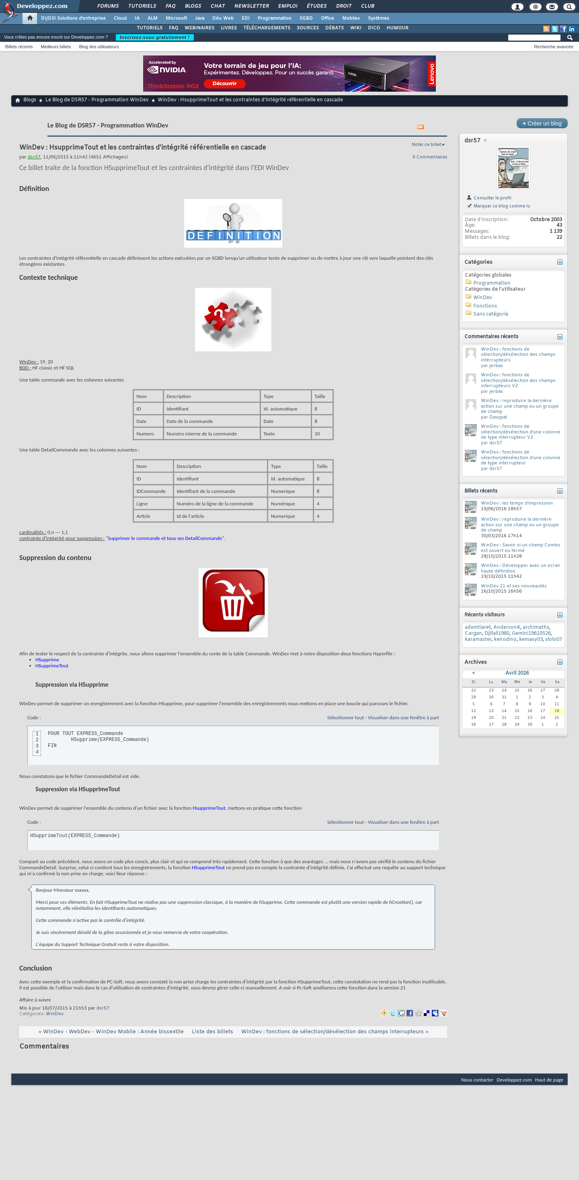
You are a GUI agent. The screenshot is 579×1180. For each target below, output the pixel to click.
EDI (246, 18)
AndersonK (506, 627)
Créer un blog (542, 123)
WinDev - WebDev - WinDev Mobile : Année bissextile (113, 1031)
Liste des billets (212, 1031)
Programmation (275, 18)
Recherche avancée (553, 46)
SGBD (306, 18)
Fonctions (485, 306)
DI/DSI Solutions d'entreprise (73, 18)
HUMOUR (397, 28)
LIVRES (229, 28)
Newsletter (251, 6)
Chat (217, 6)
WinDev (55, 1014)
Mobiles (351, 18)
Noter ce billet (426, 145)
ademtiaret (478, 627)
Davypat (498, 417)
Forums (107, 6)
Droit (343, 6)
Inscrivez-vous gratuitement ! (155, 37)
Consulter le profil (488, 198)
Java (199, 18)
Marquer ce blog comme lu (498, 206)
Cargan (473, 633)
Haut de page (549, 1080)
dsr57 (102, 1008)
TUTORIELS (149, 28)
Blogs (192, 6)
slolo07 (553, 639)
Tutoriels (141, 6)
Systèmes (378, 18)
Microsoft (176, 18)
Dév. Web (223, 18)
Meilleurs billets (56, 46)
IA (137, 18)
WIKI (355, 28)
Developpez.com (514, 1080)
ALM (153, 18)
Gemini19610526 (531, 633)
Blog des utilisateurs (99, 46)
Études (316, 6)
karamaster (478, 639)
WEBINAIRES (199, 28)
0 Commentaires (430, 157)
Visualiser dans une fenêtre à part (403, 717)
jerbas (496, 366)
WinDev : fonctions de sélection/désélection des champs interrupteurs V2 (518, 380)
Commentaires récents (491, 337)
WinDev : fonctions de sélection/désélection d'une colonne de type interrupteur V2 (521, 432)
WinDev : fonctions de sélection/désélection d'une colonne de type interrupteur (521, 457)
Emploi (287, 6)
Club (367, 6)
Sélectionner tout (345, 717)
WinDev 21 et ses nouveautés (514, 586)
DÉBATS (334, 28)
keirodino (505, 639)
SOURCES (308, 28)
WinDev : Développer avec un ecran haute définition (520, 568)
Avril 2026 (517, 673)
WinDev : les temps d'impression (517, 503)
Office (327, 18)
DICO (374, 28)
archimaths (536, 627)
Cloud (120, 18)
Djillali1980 (497, 633)
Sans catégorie (490, 314)
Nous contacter (477, 1080)
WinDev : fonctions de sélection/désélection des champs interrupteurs (332, 1031)
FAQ (170, 6)
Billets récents (19, 46)
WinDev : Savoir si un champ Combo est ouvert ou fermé (520, 548)
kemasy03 (531, 639)
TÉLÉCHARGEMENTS (266, 28)
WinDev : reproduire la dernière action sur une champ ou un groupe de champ (520, 406)
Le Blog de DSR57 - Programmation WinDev (97, 100)
